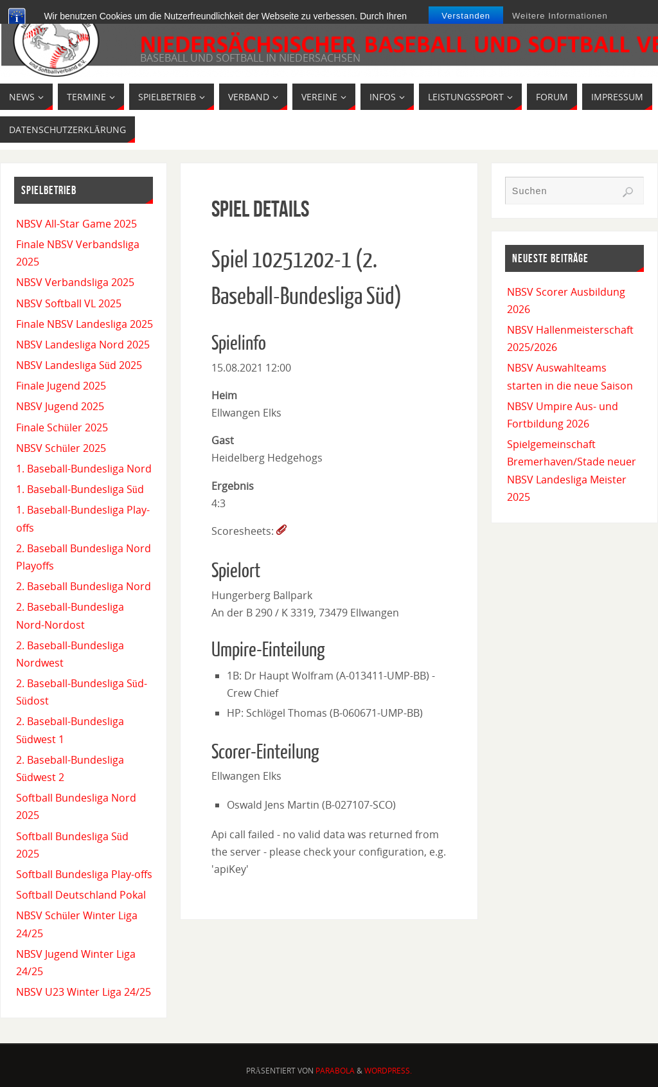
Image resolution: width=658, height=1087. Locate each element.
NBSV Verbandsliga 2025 (75, 282)
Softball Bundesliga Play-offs (84, 874)
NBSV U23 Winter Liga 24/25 (83, 992)
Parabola (335, 1070)
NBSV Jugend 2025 (60, 406)
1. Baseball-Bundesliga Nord (84, 469)
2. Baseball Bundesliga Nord (83, 586)
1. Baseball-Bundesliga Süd (80, 489)
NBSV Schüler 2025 (61, 448)
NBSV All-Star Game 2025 (76, 224)
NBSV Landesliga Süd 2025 (79, 365)
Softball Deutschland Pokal (81, 895)
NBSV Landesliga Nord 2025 (83, 344)
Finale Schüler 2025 (62, 427)
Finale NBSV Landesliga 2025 (84, 324)
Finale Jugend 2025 (61, 386)
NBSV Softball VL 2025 (68, 303)
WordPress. (388, 1070)
